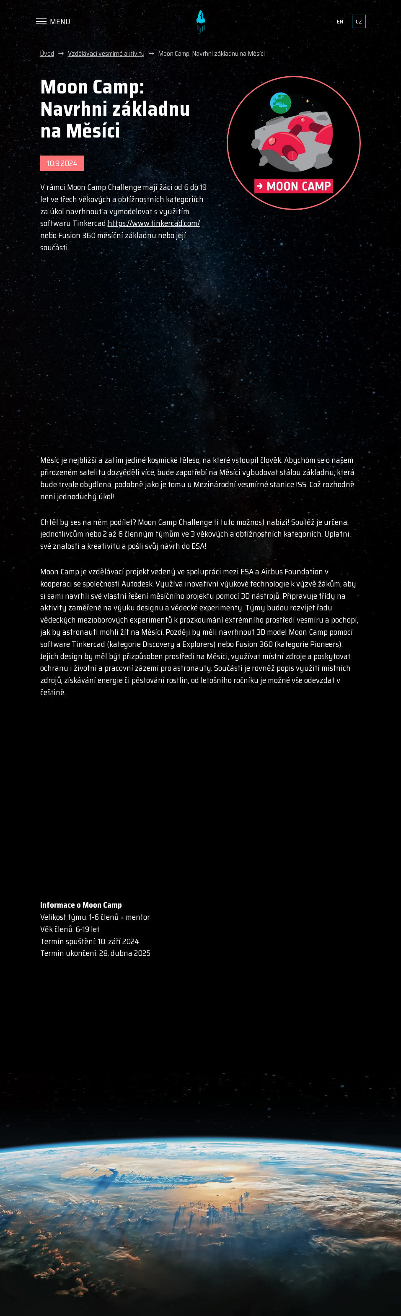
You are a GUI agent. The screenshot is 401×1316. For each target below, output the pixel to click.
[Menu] (53, 21)
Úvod (47, 53)
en (340, 21)
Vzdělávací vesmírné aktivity (106, 53)
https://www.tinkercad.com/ (154, 223)
